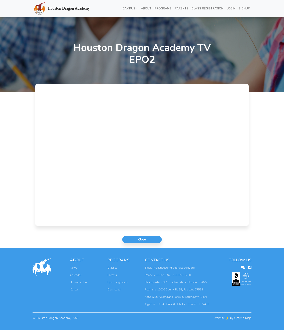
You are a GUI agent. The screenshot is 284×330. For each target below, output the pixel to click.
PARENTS (181, 8)
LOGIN (231, 8)
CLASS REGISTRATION (207, 8)
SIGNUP (244, 8)
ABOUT (146, 8)
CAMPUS (128, 8)
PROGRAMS (163, 8)
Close (142, 239)
